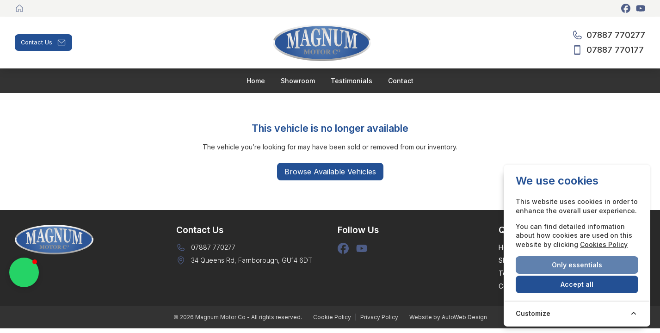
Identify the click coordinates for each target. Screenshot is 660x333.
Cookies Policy (604, 244)
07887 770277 (213, 247)
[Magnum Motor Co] (20, 8)
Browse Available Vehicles (330, 171)
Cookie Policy (332, 317)
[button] (24, 272)
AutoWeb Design (464, 317)
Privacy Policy (379, 317)
